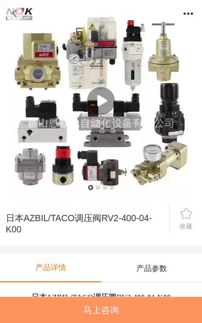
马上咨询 (101, 310)
